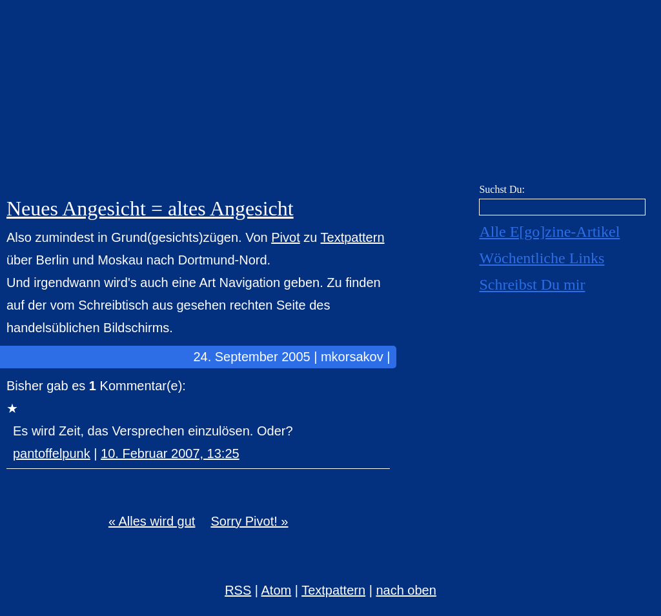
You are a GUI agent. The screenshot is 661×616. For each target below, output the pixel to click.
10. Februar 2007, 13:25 (170, 453)
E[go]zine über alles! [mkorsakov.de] (330, 95)
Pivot (285, 237)
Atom (276, 590)
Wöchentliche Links (541, 258)
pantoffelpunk (51, 453)
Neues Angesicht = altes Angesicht (150, 208)
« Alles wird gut (152, 521)
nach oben (406, 590)
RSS (238, 590)
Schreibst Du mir (532, 284)
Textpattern (353, 237)
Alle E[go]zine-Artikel (549, 231)
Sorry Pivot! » (249, 521)
